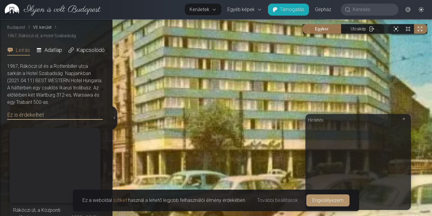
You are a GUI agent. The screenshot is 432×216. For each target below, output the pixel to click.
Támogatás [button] (288, 9)
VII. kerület (42, 27)
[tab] (20, 50)
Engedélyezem (328, 200)
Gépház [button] (323, 9)
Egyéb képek (244, 9)
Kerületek (203, 9)
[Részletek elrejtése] (114, 118)
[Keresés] (372, 9)
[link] (50, 9)
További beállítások (277, 200)
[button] (408, 10)
